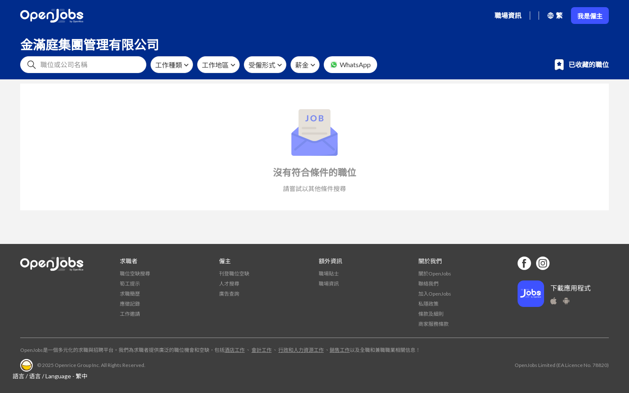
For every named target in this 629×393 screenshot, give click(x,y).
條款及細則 (431, 314)
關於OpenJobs (434, 273)
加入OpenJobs (434, 294)
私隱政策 (428, 304)
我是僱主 (590, 16)
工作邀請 (130, 314)
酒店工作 (235, 350)
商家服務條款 (433, 324)
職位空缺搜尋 (135, 273)
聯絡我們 (428, 283)
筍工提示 (130, 283)
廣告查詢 (229, 294)
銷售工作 (340, 350)
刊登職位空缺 (234, 273)
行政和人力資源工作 (301, 350)
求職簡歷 (130, 294)
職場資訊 (507, 15)
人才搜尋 (229, 283)
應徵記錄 (130, 304)
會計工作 (261, 350)
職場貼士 (329, 273)
